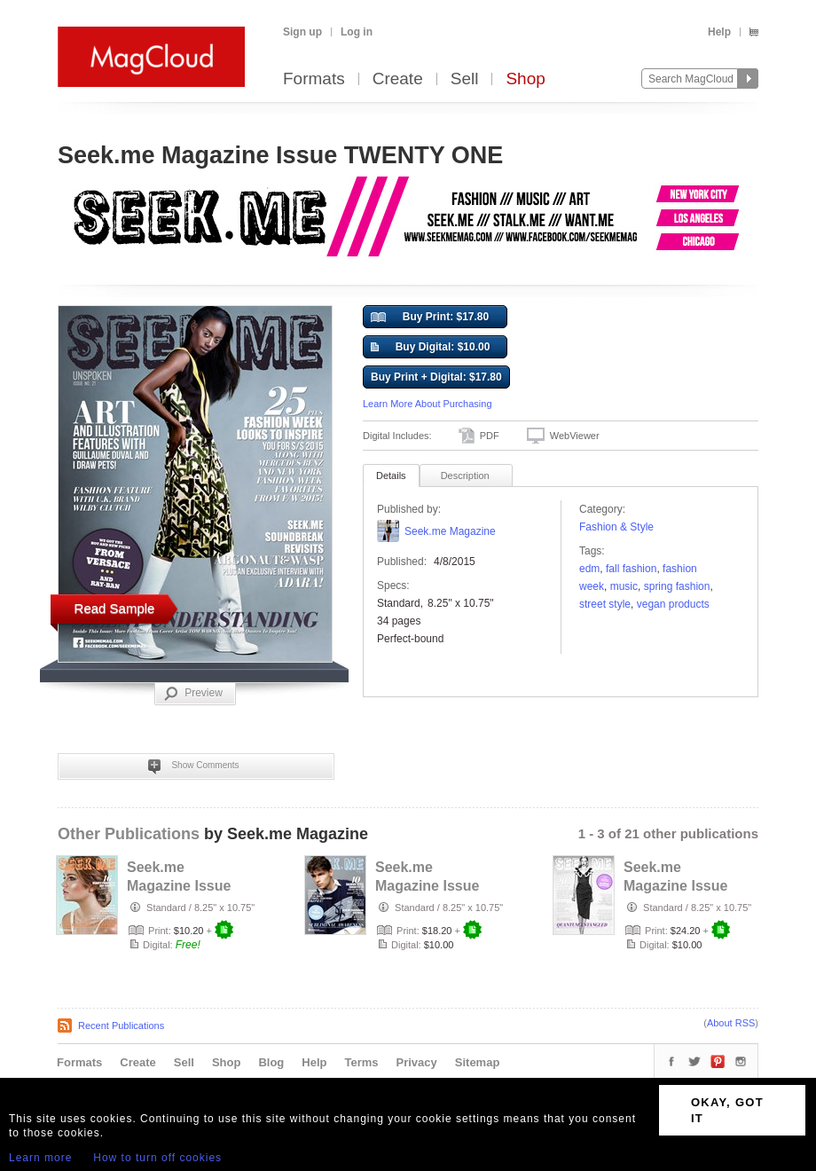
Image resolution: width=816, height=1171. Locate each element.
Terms (361, 1062)
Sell (465, 79)
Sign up (302, 32)
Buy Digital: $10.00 (430, 348)
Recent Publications (121, 1025)
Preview (193, 694)
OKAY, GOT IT (727, 1110)
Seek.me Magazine (450, 531)
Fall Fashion (631, 568)
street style (605, 604)
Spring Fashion (677, 586)
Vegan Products (673, 604)
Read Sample (115, 608)
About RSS (731, 1023)
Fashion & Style (616, 527)
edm (589, 568)
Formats (314, 79)
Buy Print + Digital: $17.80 (436, 377)
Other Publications (129, 834)
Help (719, 32)
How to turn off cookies (157, 1157)
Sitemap (477, 1062)
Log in (357, 32)
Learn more (40, 1157)
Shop (525, 79)
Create (398, 79)
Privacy (416, 1062)
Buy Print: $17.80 (430, 317)
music (624, 586)
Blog (271, 1062)
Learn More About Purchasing (427, 403)
